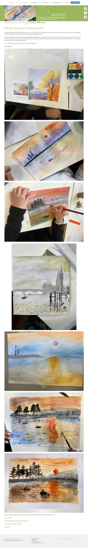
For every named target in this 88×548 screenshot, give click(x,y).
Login (73, 538)
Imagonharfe (34, 2)
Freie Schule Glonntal (21, 2)
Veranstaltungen (57, 2)
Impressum (61, 538)
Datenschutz (67, 538)
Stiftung (75, 2)
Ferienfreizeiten (45, 2)
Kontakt (67, 2)
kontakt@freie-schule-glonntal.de (39, 543)
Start (11, 2)
